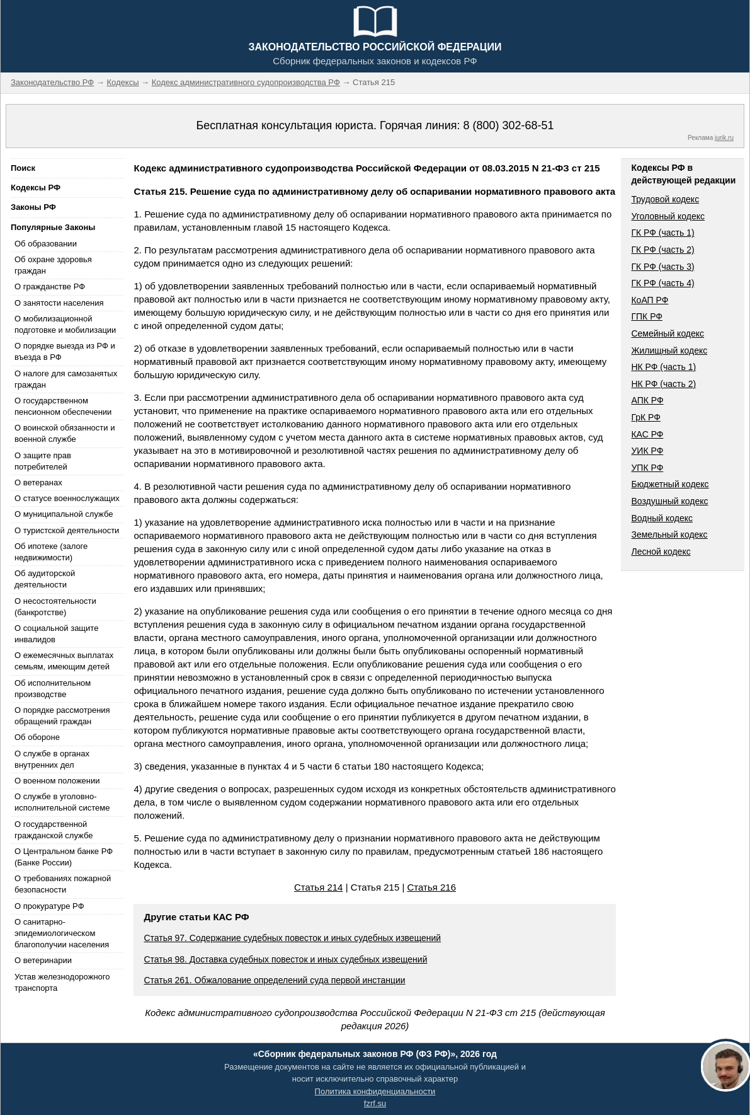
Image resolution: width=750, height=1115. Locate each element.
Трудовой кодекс (665, 199)
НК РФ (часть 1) (663, 367)
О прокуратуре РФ (49, 906)
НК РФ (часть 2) (663, 384)
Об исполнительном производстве (52, 688)
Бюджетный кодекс (669, 484)
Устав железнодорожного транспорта (62, 982)
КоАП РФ (649, 300)
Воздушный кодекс (669, 501)
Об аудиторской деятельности (44, 579)
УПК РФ (647, 468)
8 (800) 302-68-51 (508, 125)
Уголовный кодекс (668, 216)
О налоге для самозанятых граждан (65, 379)
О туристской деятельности (66, 530)
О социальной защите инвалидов (56, 633)
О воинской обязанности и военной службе (64, 433)
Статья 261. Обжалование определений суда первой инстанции (274, 980)
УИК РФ (647, 451)
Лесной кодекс (660, 551)
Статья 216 (431, 887)
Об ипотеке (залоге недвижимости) (51, 551)
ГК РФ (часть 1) (662, 233)
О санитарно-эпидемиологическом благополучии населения (61, 933)
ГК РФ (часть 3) (662, 267)
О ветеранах (38, 482)
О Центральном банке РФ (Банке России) (63, 856)
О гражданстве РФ (49, 286)
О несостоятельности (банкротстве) (55, 606)
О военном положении (57, 780)
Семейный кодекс (667, 333)
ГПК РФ (646, 316)
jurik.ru (724, 137)
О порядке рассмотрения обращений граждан (62, 715)
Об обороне (37, 737)
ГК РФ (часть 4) (662, 283)
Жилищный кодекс (669, 350)
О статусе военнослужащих (67, 498)
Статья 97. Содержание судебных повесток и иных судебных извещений (292, 938)
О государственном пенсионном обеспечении (62, 406)
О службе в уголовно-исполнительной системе (62, 802)
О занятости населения (59, 303)
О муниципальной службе (63, 514)
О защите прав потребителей (42, 461)
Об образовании (45, 243)
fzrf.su (375, 1103)
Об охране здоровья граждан (53, 265)
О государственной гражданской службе (53, 829)
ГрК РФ (645, 417)
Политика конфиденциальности (375, 1091)
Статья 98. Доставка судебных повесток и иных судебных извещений (285, 959)
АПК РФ (647, 400)
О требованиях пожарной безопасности (62, 884)
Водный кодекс (662, 518)
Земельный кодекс (669, 534)
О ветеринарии (43, 960)
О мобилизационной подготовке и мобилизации (65, 324)
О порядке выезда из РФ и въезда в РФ (64, 351)
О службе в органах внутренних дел (51, 759)
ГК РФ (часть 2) (662, 250)
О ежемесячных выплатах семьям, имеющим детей (63, 660)
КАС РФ (647, 434)
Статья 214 (318, 887)
